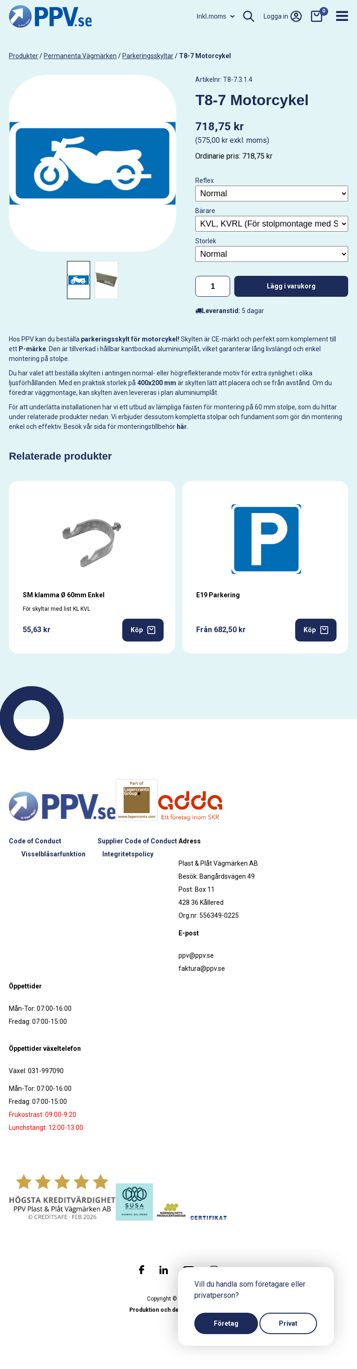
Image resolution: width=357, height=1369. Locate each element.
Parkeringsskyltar (147, 56)
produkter (23, 56)
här (182, 426)
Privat (288, 1323)
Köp (143, 630)
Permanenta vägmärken (80, 56)
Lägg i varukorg (291, 286)
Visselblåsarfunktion (53, 854)
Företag (226, 1323)
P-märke (32, 349)
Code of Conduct (35, 841)
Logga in (283, 16)
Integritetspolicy (127, 854)
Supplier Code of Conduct (137, 841)
